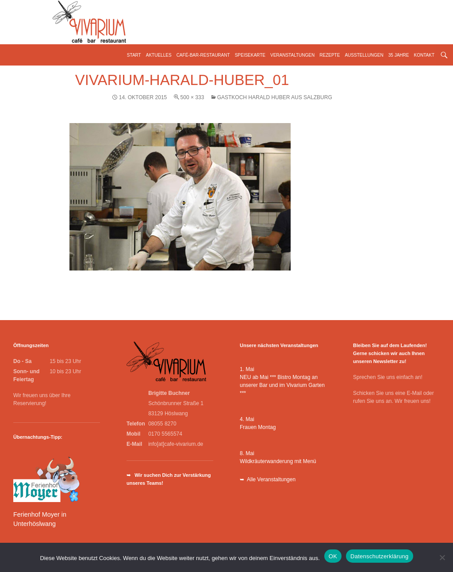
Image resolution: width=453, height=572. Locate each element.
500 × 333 (192, 97)
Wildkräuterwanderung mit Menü (278, 461)
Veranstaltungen (292, 55)
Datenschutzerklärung (379, 556)
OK (333, 556)
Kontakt (424, 55)
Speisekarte (250, 55)
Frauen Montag (258, 427)
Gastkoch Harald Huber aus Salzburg (274, 97)
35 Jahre (398, 55)
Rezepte (329, 55)
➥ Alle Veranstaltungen (268, 479)
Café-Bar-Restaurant (203, 55)
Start (134, 55)
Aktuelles (159, 55)
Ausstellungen (364, 55)
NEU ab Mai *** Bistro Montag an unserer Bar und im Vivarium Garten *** (282, 385)
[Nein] (442, 557)
